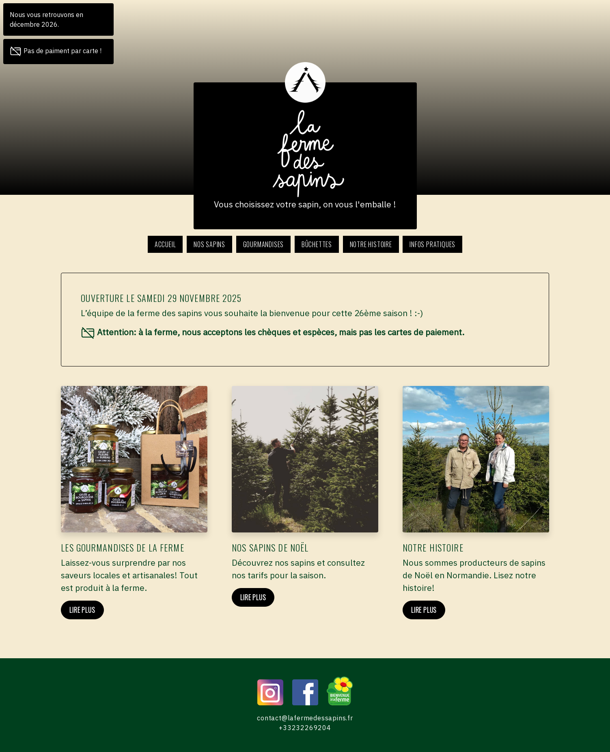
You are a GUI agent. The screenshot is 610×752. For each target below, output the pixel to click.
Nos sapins (209, 244)
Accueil (165, 244)
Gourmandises (263, 244)
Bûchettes (317, 244)
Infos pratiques (432, 244)
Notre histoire (371, 244)
